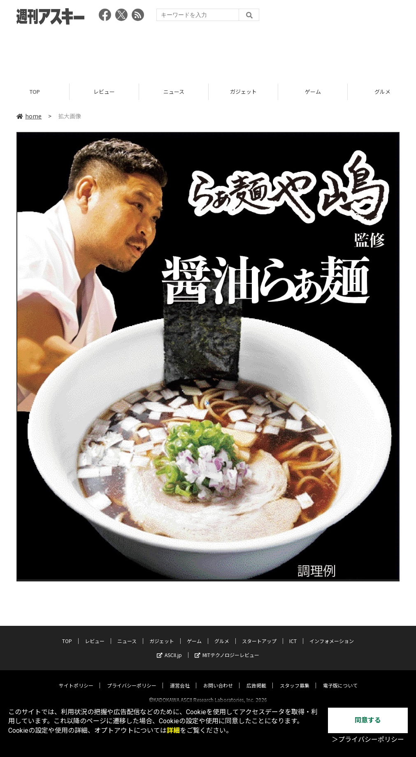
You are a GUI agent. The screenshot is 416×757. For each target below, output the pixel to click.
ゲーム (313, 91)
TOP (35, 91)
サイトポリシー (76, 677)
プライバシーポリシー (131, 677)
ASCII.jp (169, 647)
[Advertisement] (208, 51)
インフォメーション (331, 633)
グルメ (221, 633)
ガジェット (243, 91)
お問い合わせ (218, 677)
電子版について (340, 677)
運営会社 (180, 677)
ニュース (173, 91)
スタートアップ (259, 633)
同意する (368, 720)
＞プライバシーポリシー (368, 739)
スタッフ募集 (294, 677)
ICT (293, 633)
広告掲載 (256, 677)
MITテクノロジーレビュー (227, 647)
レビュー (104, 91)
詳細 (173, 730)
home (29, 116)
